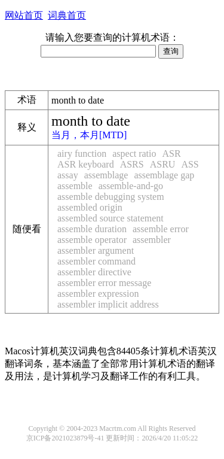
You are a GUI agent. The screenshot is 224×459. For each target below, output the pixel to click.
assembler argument (95, 250)
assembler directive (94, 272)
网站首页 (24, 15)
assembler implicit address (108, 304)
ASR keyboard (85, 164)
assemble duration (92, 229)
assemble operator (92, 240)
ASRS (132, 164)
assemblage (106, 175)
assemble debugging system (110, 196)
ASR (171, 153)
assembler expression (98, 293)
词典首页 (67, 15)
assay (67, 175)
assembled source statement (110, 218)
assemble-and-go (131, 186)
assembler (152, 240)
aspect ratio (134, 153)
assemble (75, 186)
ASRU (163, 164)
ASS (189, 164)
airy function (81, 153)
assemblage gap (164, 175)
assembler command (96, 261)
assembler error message (104, 283)
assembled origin (89, 207)
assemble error (161, 229)
